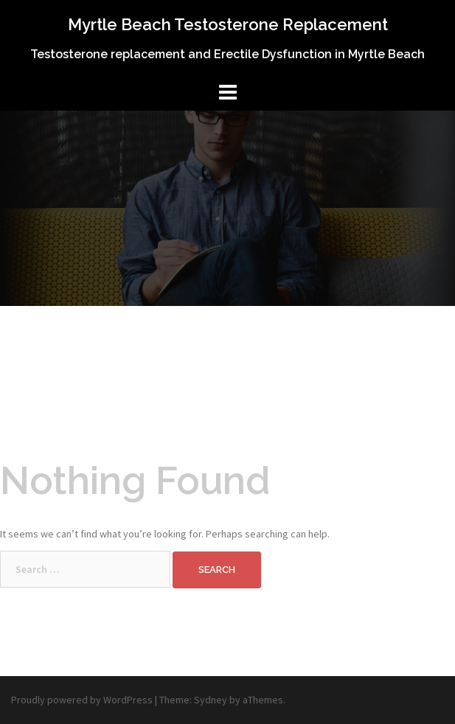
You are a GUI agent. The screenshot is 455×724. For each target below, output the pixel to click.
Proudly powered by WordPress (82, 699)
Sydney (210, 699)
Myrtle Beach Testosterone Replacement (228, 24)
